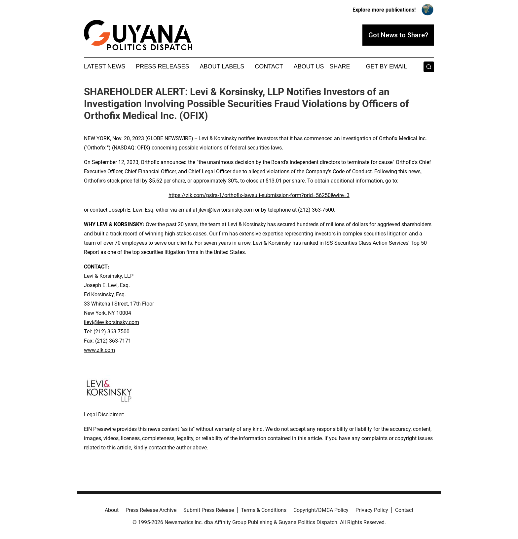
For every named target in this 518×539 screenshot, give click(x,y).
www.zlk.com (99, 350)
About (112, 510)
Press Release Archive (151, 510)
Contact (269, 66)
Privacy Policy (371, 510)
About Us (309, 66)
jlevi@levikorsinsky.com (226, 210)
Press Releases (162, 66)
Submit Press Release (208, 510)
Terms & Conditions (263, 510)
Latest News (104, 66)
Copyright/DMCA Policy (321, 510)
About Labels (222, 66)
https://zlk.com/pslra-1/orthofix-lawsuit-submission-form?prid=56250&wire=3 (259, 195)
